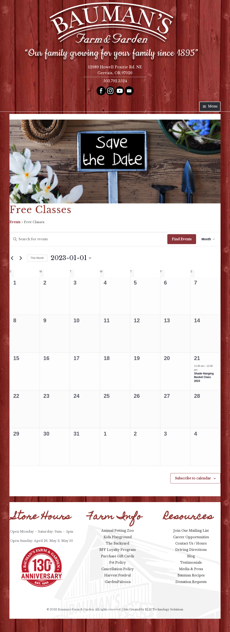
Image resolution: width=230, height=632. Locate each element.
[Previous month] (12, 258)
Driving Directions (191, 550)
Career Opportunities (191, 537)
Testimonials (191, 563)
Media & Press (191, 569)
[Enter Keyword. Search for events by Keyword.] (88, 239)
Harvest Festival (117, 575)
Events (14, 222)
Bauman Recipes (191, 575)
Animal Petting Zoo (117, 531)
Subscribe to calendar (193, 478)
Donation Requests (191, 582)
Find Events (182, 239)
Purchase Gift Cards (117, 556)
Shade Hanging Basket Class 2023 (204, 377)
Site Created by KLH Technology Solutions (153, 609)
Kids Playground (118, 537)
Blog (191, 556)
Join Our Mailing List (191, 531)
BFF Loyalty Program (117, 550)
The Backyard (117, 543)
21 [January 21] (197, 358)
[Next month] (21, 258)
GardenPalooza (117, 582)
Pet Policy (117, 563)
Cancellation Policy (117, 569)
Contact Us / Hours (191, 543)
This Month (37, 258)
